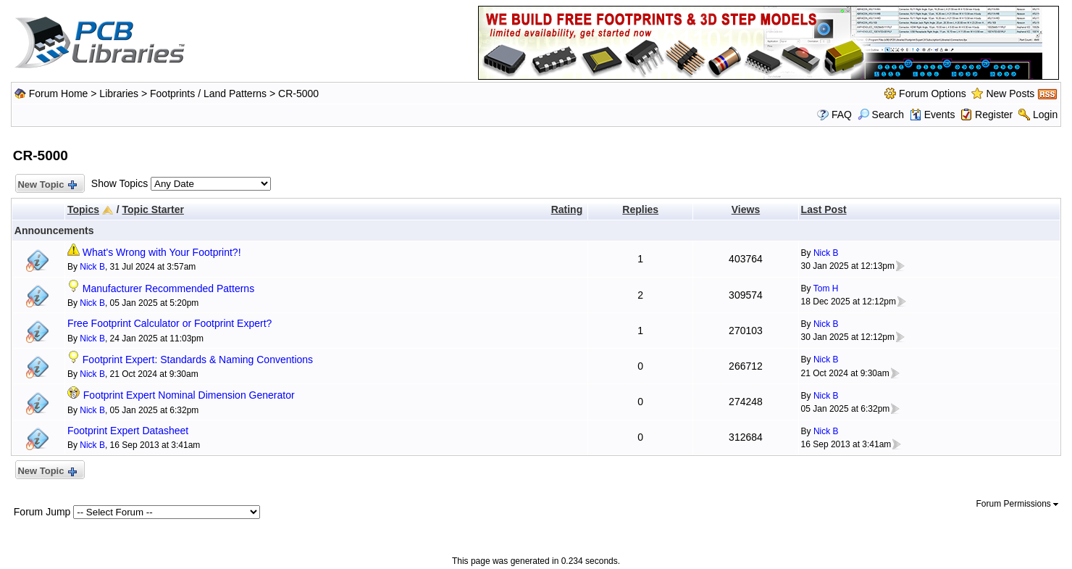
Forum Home (58, 93)
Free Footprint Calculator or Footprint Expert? (169, 323)
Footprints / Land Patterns (208, 93)
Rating (567, 209)
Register (994, 114)
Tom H (826, 288)
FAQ (842, 114)
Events (932, 114)
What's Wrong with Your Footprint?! (162, 252)
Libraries (118, 93)
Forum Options (932, 93)
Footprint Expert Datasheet (127, 430)
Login (1045, 114)
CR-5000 (298, 93)
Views (746, 209)
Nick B (92, 267)
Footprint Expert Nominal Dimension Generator (189, 395)
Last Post (824, 209)
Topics (83, 209)
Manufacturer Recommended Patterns (168, 288)
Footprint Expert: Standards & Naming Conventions (198, 359)
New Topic (46, 185)
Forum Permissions (1017, 504)
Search (881, 114)
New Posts (1010, 93)
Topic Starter (153, 209)
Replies (640, 209)
